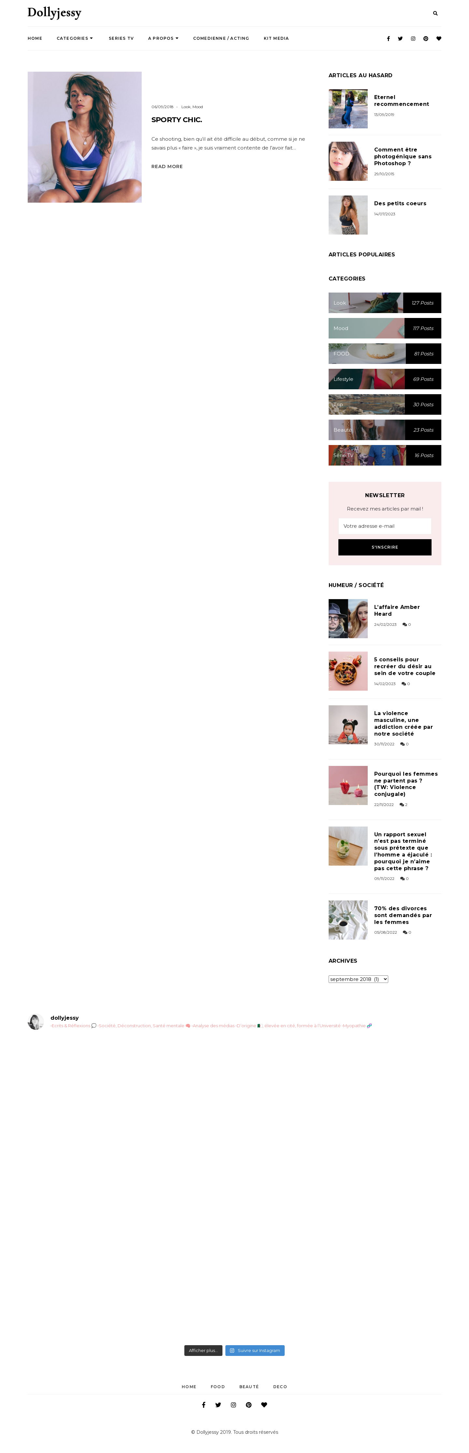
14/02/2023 (385, 683)
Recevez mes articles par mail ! (385, 509)
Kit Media (276, 38)
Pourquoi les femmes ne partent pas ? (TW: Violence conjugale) (406, 784)
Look (186, 106)
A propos (163, 38)
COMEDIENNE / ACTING (221, 38)
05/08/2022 (385, 932)
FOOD (218, 1386)
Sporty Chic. (176, 119)
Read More (167, 166)
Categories (75, 38)
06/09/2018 (162, 106)
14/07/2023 (384, 213)
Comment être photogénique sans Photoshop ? (403, 156)
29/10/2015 (384, 173)
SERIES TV (120, 38)
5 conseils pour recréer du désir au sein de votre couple (405, 666)
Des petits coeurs (400, 203)
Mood (197, 106)
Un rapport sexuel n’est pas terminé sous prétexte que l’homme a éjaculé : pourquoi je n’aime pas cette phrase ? (403, 851)
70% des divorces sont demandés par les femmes (403, 915)
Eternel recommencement (401, 100)
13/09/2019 (384, 114)
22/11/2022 (384, 804)
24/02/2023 (385, 624)
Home (35, 38)
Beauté (249, 1386)
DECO (280, 1386)
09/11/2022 (384, 878)
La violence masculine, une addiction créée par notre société (403, 723)
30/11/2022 (384, 743)
